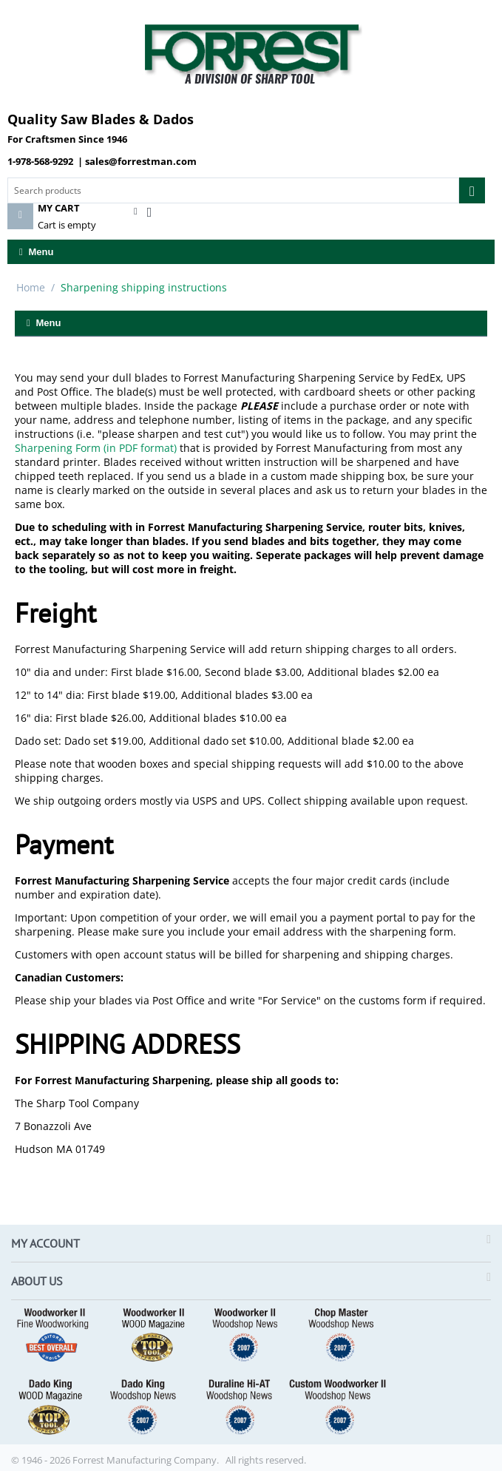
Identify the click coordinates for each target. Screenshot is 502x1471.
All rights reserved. (265, 1460)
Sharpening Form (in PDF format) (96, 448)
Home (30, 287)
